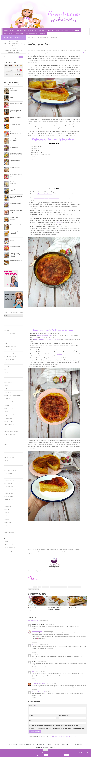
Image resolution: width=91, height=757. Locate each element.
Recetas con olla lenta (40, 30)
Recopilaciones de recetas (11, 489)
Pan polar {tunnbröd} (15, 167)
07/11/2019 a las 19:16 (48, 630)
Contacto (42, 33)
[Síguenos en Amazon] (22, 37)
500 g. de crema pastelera (37, 158)
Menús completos (9, 421)
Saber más (66, 755)
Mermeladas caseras (9, 424)
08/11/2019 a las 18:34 (50, 624)
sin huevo (7, 512)
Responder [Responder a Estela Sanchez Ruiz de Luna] (34, 688)
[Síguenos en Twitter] (16, 37)
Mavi (33, 671)
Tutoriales (7, 529)
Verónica (32, 47)
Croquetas (7, 372)
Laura (33, 654)
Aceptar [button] (45, 755)
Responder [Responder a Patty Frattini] (34, 652)
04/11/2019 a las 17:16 (51, 683)
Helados (7, 405)
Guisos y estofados (9, 401)
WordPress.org (8, 551)
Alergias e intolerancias (31, 33)
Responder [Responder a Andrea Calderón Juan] (34, 642)
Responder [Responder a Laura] (34, 658)
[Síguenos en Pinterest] (18, 37)
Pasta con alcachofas (15, 246)
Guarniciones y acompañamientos (13, 395)
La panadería (64, 30)
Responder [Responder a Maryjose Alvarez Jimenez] (34, 628)
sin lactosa (7, 516)
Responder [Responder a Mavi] (34, 680)
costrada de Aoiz (45, 587)
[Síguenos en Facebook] (11, 37)
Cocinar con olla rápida (10, 353)
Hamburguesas (9, 336)
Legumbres (7, 411)
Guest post (7, 398)
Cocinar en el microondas (10, 356)
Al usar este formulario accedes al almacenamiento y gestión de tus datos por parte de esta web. (58, 728)
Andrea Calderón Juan (37, 630)
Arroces (6, 323)
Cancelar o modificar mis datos (56, 755)
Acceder (7, 541)
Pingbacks (45, 620)
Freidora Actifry (8, 382)
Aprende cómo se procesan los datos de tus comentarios (64, 736)
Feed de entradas (9, 544)
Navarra (69, 587)
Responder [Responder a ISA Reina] (34, 668)
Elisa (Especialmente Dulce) (38, 691)
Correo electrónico (64, 715)
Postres (6, 460)
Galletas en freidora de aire (16, 224)
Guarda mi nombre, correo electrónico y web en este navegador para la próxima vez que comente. (54, 725)
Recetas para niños (9, 480)
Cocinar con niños (9, 349)
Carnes (6, 343)
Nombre (31, 715)
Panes (6, 437)
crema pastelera (53, 587)
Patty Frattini (35, 644)
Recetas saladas (8, 483)
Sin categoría (8, 506)
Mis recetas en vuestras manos (62, 744)
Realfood (7, 463)
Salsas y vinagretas (9, 499)
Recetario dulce (75, 30)
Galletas (7, 388)
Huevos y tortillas (9, 408)
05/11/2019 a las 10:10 (42, 661)
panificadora (8, 441)
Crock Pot (7, 369)
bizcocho (35, 587)
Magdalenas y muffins (10, 415)
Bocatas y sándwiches (10, 333)
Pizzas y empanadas (9, 457)
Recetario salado (7, 33)
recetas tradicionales (77, 587)
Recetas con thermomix (53, 30)
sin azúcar (7, 503)
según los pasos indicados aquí (48, 198)
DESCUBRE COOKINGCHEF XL (25, 30)
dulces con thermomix (62, 587)
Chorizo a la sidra (33, 607)
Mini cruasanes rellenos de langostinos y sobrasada (55, 608)
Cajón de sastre (8, 340)
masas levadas (8, 418)
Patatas (6, 447)
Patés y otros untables (10, 450)
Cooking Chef (8, 366)
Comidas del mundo (9, 359)
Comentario (32, 705)
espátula (59, 222)
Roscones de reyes (9, 496)
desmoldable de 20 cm (48, 193)
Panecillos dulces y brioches (11, 431)
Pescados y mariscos (9, 454)
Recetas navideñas (9, 476)
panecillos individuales (10, 434)
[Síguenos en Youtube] (20, 37)
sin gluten (7, 509)
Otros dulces (8, 428)
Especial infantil (19, 33)
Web (30, 720)
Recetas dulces (56, 37)
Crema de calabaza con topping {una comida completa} (15, 255)
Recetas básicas (8, 467)
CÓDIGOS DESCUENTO (9, 30)
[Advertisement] (54, 174)
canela (39, 587)
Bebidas (7, 327)
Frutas (6, 385)
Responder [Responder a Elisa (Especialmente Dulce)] (34, 697)
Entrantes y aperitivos (10, 379)
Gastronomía (8, 392)
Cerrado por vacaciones (10, 346)
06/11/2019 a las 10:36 (40, 654)
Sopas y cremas (8, 522)
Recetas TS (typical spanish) (33, 589)
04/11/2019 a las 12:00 (51, 691)
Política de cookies (77, 744)
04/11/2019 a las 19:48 (40, 671)
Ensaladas (7, 375)
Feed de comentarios (10, 547)
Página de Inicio (13, 744)
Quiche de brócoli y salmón (16, 103)
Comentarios (33, 620)
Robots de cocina (9, 493)
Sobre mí (52, 747)
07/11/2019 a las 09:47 (44, 644)
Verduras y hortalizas (10, 532)
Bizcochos (31, 37)
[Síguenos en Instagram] (13, 37)
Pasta (6, 444)
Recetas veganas (9, 486)
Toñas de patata (72, 607)
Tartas (6, 525)
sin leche (7, 519)
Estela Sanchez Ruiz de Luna (38, 683)
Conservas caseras (9, 362)
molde (39, 193)
